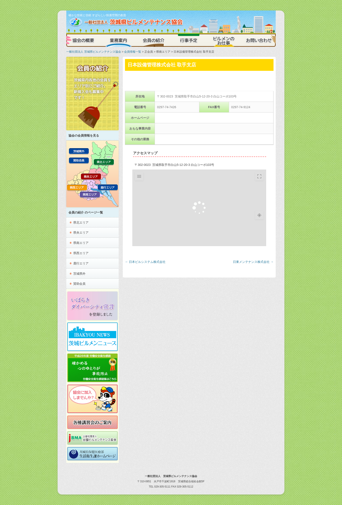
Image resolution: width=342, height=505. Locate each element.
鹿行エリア (81, 263)
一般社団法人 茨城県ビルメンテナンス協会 (93, 51)
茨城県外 (79, 273)
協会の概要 (83, 40)
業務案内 (118, 40)
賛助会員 (79, 283)
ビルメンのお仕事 (223, 40)
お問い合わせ (258, 40)
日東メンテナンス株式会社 (253, 262)
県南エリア (81, 243)
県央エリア (81, 232)
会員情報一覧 (132, 51)
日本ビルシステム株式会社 (145, 262)
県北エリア (81, 222)
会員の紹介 (153, 40)
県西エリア (81, 253)
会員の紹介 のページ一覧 (85, 212)
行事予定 (188, 40)
